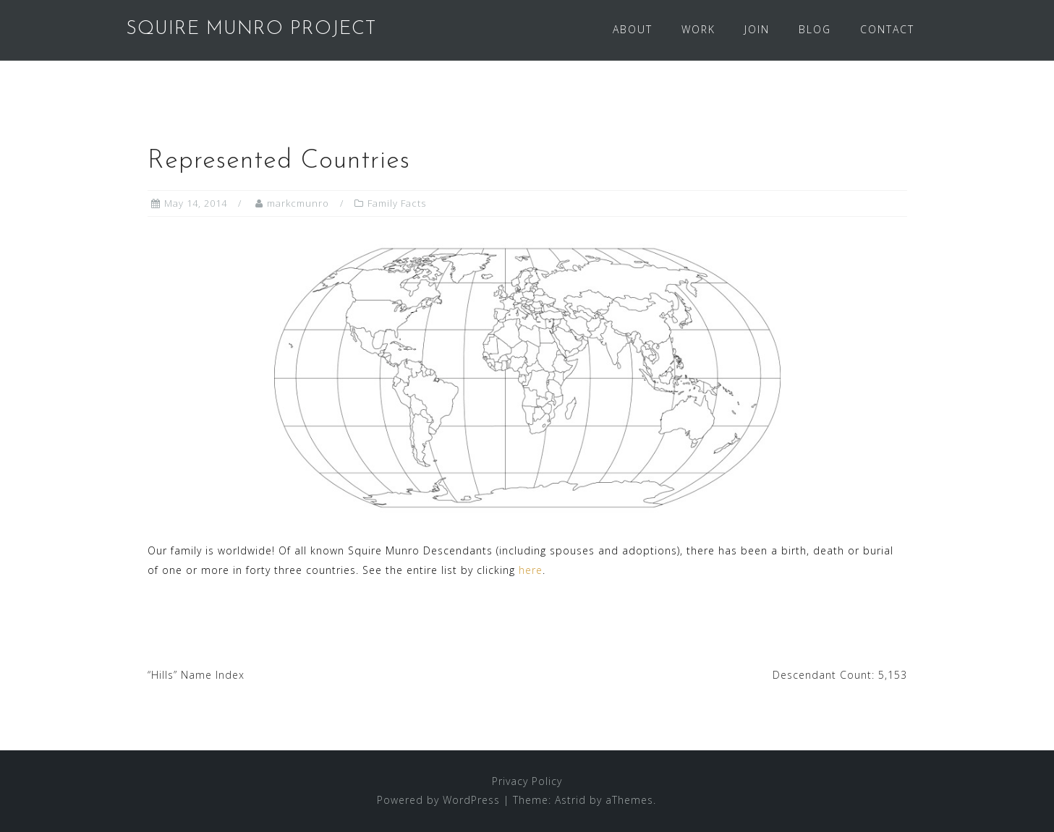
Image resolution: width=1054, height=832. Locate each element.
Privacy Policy (527, 781)
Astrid (570, 800)
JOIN (757, 29)
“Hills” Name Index (196, 675)
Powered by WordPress (438, 800)
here (531, 570)
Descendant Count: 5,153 (840, 675)
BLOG (815, 29)
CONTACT (887, 29)
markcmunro (298, 203)
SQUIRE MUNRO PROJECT (251, 29)
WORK (698, 29)
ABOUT (633, 29)
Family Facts (396, 203)
